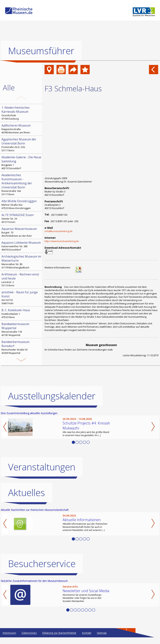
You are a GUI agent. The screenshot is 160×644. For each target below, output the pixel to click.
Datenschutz (29, 633)
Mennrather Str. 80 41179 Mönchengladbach (21, 261)
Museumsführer (41, 50)
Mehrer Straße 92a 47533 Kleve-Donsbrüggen (21, 204)
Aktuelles (26, 492)
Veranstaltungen (41, 467)
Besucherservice (41, 563)
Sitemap (102, 633)
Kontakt (86, 633)
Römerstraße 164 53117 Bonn (21, 184)
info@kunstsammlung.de (59, 231)
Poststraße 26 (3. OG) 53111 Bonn (21, 144)
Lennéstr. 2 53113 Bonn (21, 279)
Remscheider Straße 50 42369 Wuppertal (21, 347)
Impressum (9, 633)
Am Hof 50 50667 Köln (21, 297)
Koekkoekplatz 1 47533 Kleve (21, 313)
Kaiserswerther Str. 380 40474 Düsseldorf (21, 246)
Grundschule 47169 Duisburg (21, 113)
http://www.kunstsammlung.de (62, 241)
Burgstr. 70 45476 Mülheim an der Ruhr (21, 232)
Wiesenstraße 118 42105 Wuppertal (21, 329)
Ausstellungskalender (51, 396)
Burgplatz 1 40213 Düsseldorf (21, 162)
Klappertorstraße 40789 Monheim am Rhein (21, 128)
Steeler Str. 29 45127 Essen (21, 218)
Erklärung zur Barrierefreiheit (59, 633)
